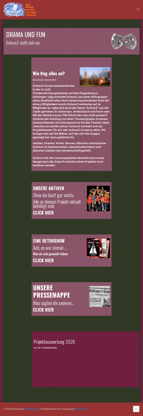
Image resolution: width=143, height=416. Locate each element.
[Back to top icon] (136, 409)
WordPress (81, 409)
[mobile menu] (138, 9)
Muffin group (31, 409)
